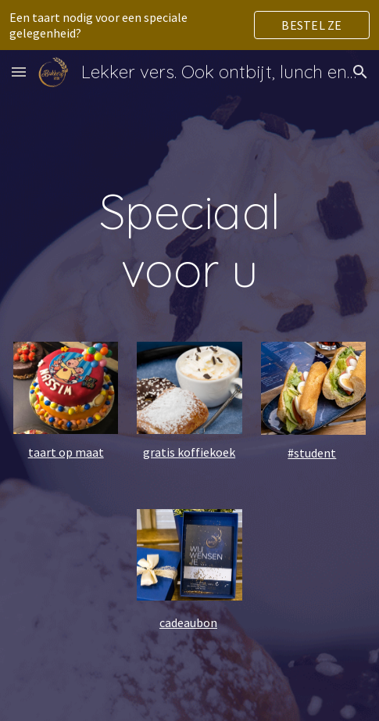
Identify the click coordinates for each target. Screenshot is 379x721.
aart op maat (69, 452)
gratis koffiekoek (189, 452)
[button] (19, 71)
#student (312, 453)
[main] (189, 240)
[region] (189, 25)
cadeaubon (188, 622)
